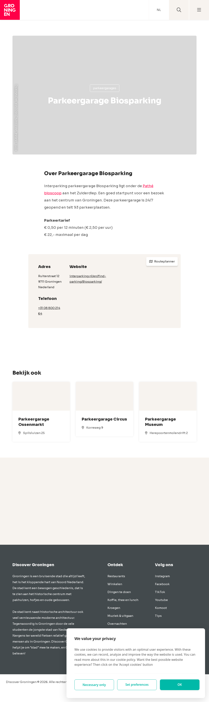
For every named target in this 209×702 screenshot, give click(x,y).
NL (159, 10)
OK (180, 685)
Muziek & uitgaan (120, 616)
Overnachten (117, 624)
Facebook (162, 584)
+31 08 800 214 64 (49, 310)
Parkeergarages (104, 88)
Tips (158, 616)
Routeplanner (162, 261)
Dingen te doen (119, 592)
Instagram (162, 576)
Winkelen (114, 584)
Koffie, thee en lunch (122, 600)
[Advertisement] (104, 501)
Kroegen (113, 608)
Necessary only (94, 685)
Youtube (161, 600)
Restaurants (116, 576)
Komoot (161, 608)
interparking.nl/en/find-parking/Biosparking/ (87, 278)
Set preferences (137, 685)
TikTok (160, 592)
